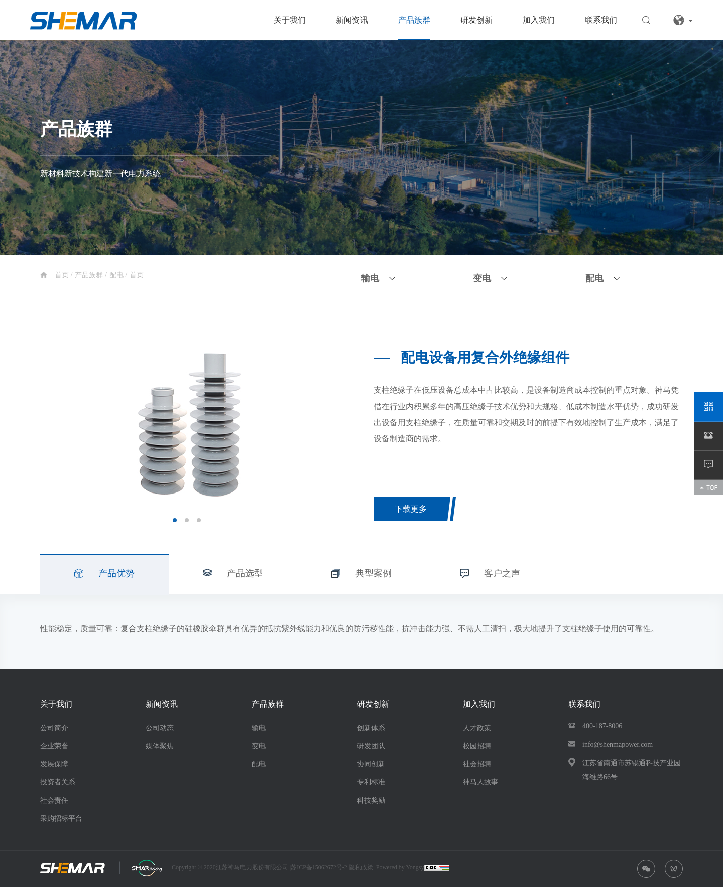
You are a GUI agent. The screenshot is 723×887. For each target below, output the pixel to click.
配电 (117, 275)
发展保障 (54, 764)
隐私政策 (361, 867)
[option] (186, 423)
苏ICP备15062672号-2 (320, 867)
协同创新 (371, 764)
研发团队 (371, 746)
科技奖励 (371, 800)
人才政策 (477, 728)
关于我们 (290, 20)
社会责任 (54, 800)
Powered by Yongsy (400, 867)
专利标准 (371, 782)
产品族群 (414, 20)
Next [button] (328, 423)
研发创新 (476, 20)
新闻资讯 (352, 20)
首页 (63, 275)
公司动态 (160, 728)
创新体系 (371, 728)
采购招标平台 (61, 818)
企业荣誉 (54, 746)
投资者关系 (57, 782)
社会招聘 (477, 764)
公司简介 (54, 728)
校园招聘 (477, 746)
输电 (259, 728)
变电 (259, 746)
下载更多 (411, 509)
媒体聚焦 (160, 746)
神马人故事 (480, 782)
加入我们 (539, 20)
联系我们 (601, 20)
